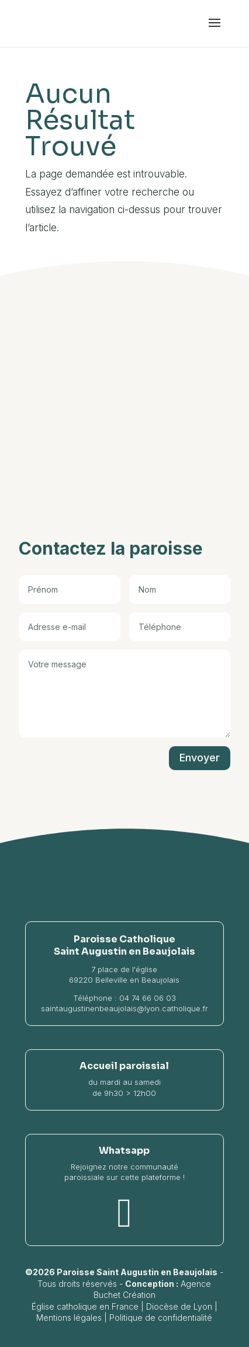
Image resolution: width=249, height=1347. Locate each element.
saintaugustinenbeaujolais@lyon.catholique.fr (124, 1008)
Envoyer (199, 757)
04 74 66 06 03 (147, 998)
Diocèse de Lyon (179, 1306)
